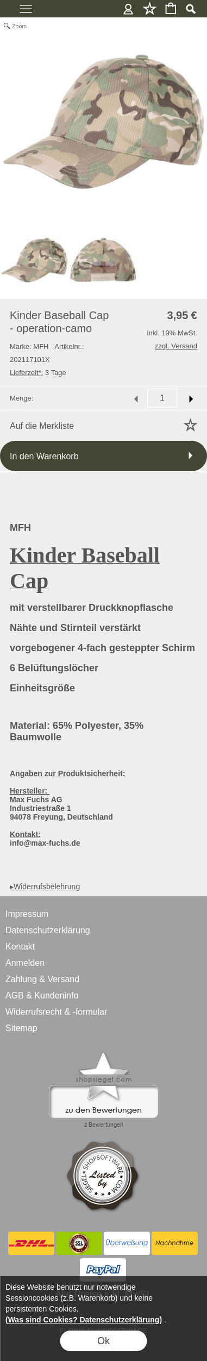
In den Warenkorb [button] (44, 456)
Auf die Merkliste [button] (42, 425)
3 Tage (38, 373)
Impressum (26, 914)
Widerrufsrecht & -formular (56, 1011)
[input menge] (162, 398)
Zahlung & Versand (42, 979)
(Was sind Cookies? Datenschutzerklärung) (83, 1319)
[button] (190, 9)
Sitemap (21, 1028)
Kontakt (20, 946)
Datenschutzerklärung (47, 930)
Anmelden (128, 8)
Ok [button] (103, 1340)
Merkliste (150, 8)
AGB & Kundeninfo (41, 995)
